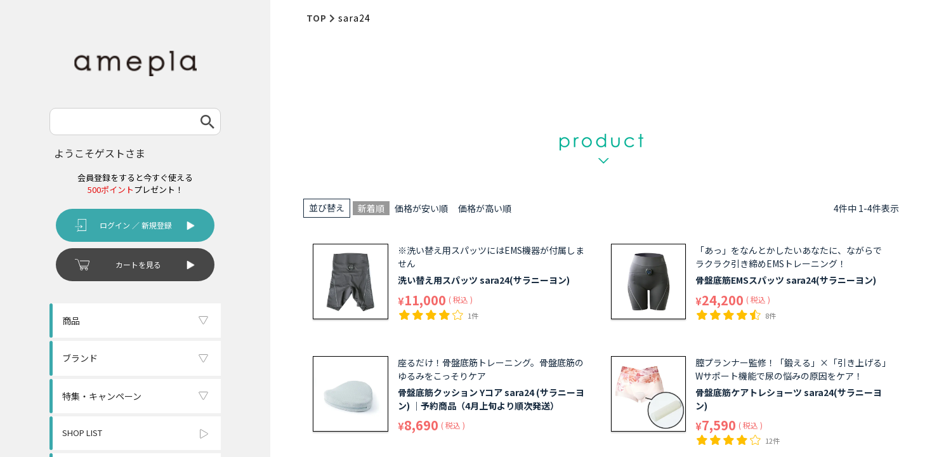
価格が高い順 (484, 208)
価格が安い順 (421, 208)
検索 (207, 122)
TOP (316, 17)
